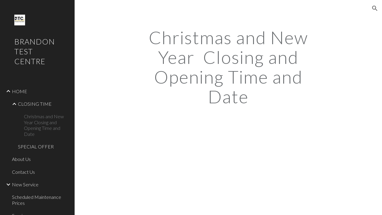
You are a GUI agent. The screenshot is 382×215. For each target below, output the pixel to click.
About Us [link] (21, 159)
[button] (375, 8)
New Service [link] (25, 184)
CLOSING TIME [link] (35, 104)
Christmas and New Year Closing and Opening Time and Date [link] (44, 124)
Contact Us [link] (23, 172)
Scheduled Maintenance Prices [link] (36, 199)
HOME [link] (19, 91)
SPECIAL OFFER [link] (36, 146)
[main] (228, 67)
